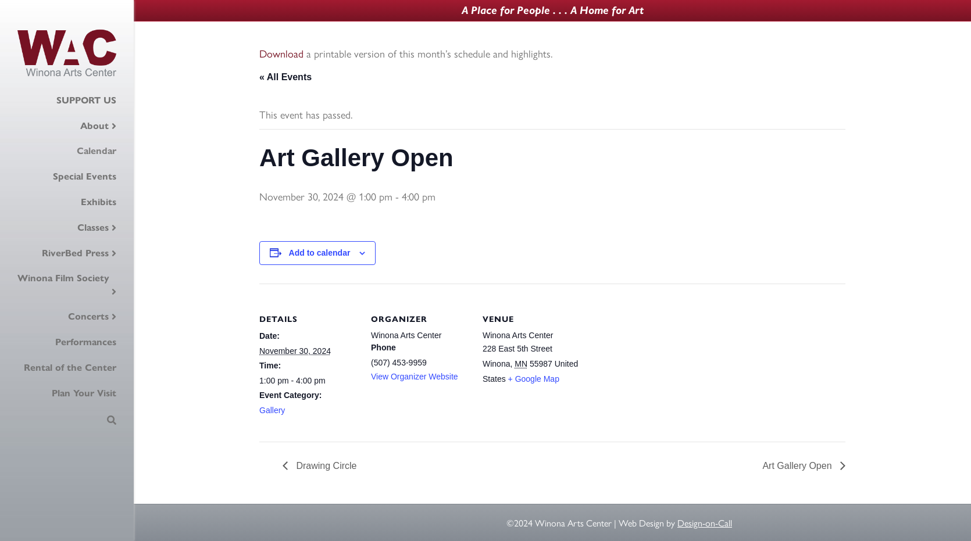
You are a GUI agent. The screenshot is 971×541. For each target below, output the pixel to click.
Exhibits (98, 201)
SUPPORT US (86, 100)
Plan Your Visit (84, 393)
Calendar (96, 150)
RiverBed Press (75, 253)
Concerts (88, 316)
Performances (85, 341)
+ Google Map (533, 379)
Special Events (84, 176)
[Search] (112, 420)
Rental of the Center (70, 367)
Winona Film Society (63, 278)
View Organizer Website (414, 376)
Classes (93, 227)
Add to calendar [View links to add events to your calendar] (320, 252)
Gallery (272, 410)
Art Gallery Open (798, 466)
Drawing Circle (325, 466)
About (94, 125)
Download (281, 53)
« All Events (285, 77)
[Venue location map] (655, 363)
